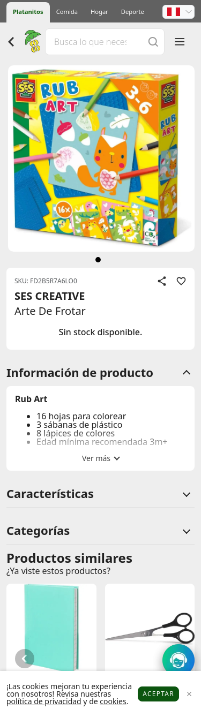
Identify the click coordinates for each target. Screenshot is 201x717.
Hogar (99, 11)
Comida (67, 11)
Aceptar (158, 693)
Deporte (132, 11)
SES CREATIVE (49, 296)
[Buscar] (153, 41)
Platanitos (28, 11)
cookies (113, 701)
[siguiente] (98, 260)
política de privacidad (43, 701)
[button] (178, 12)
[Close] (189, 694)
